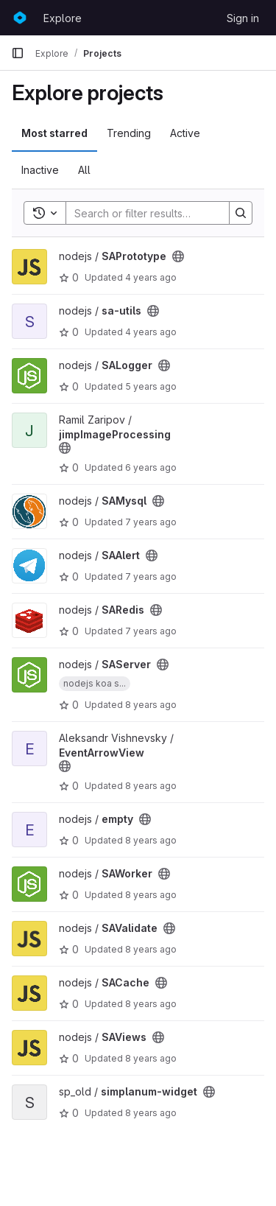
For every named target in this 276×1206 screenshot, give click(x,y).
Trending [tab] (129, 133)
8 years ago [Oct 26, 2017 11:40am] (151, 1003)
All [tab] (84, 170)
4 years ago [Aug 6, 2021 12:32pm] (151, 331)
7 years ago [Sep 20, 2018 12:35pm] (151, 631)
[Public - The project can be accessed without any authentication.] (178, 256)
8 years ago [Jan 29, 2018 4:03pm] (151, 894)
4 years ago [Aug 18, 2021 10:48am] (151, 277)
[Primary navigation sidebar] (17, 53)
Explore (62, 18)
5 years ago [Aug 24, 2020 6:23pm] (151, 386)
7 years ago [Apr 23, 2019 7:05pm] (151, 521)
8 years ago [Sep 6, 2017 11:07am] (151, 1112)
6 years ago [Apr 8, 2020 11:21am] (151, 467)
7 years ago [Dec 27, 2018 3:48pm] (151, 576)
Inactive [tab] (40, 170)
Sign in (243, 18)
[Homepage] (20, 17)
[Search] (162, 213)
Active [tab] (185, 133)
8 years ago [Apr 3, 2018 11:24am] (151, 785)
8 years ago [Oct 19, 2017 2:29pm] (151, 1058)
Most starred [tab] (54, 133)
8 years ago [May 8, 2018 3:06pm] (151, 704)
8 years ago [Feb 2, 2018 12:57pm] (151, 840)
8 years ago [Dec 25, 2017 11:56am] (151, 949)
